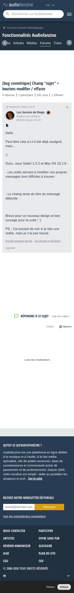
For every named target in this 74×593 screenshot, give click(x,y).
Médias (32, 43)
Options (67, 326)
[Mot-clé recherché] (33, 14)
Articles (18, 43)
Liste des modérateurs (37, 359)
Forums (45, 43)
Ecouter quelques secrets (19, 241)
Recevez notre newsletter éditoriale (28, 498)
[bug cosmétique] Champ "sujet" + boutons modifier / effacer (30, 86)
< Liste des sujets (61, 316)
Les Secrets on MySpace (47, 241)
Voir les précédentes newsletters (24, 516)
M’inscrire (49, 507)
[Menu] (69, 14)
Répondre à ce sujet (35, 316)
